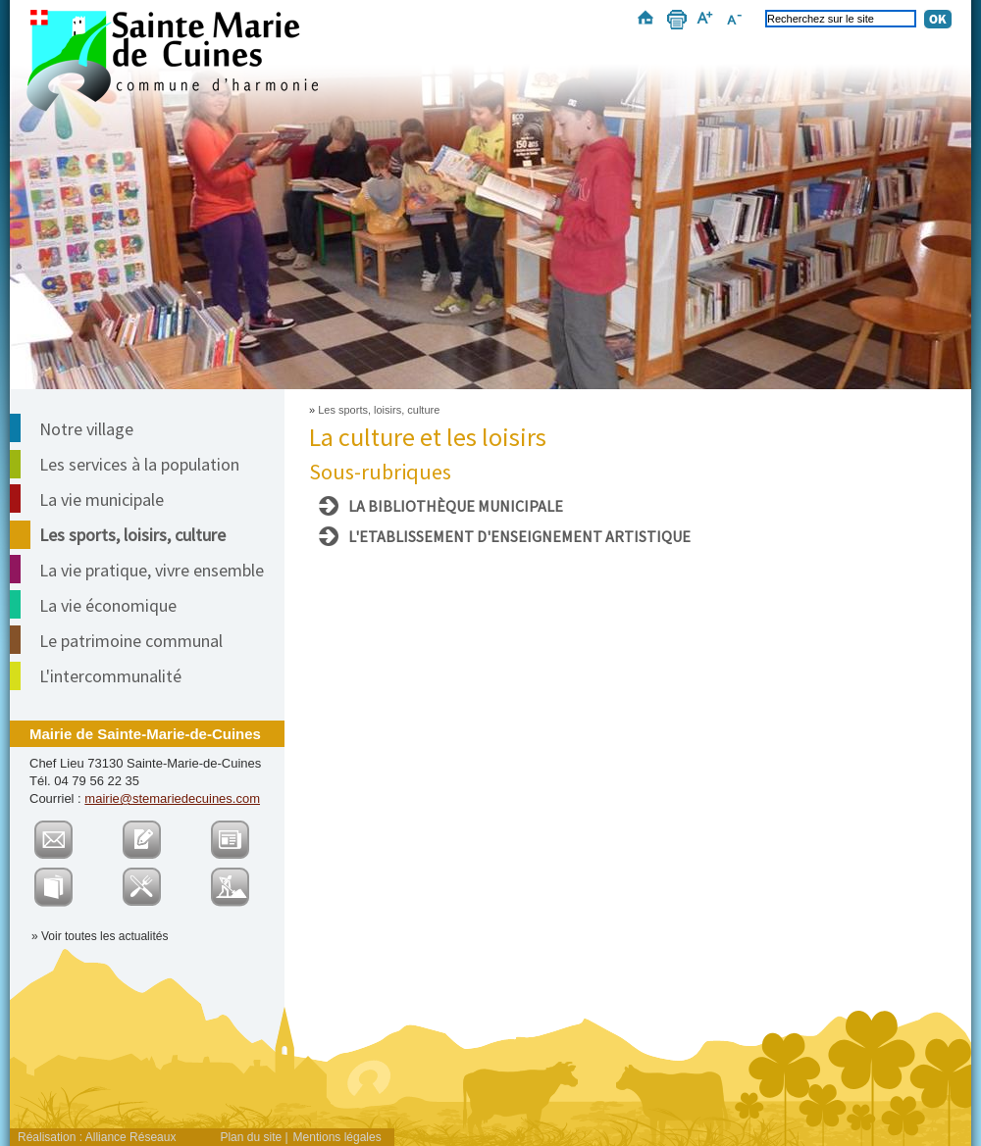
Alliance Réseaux (131, 1137)
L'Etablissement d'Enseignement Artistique (519, 536)
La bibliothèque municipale (455, 506)
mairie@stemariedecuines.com (172, 798)
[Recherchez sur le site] (840, 18)
